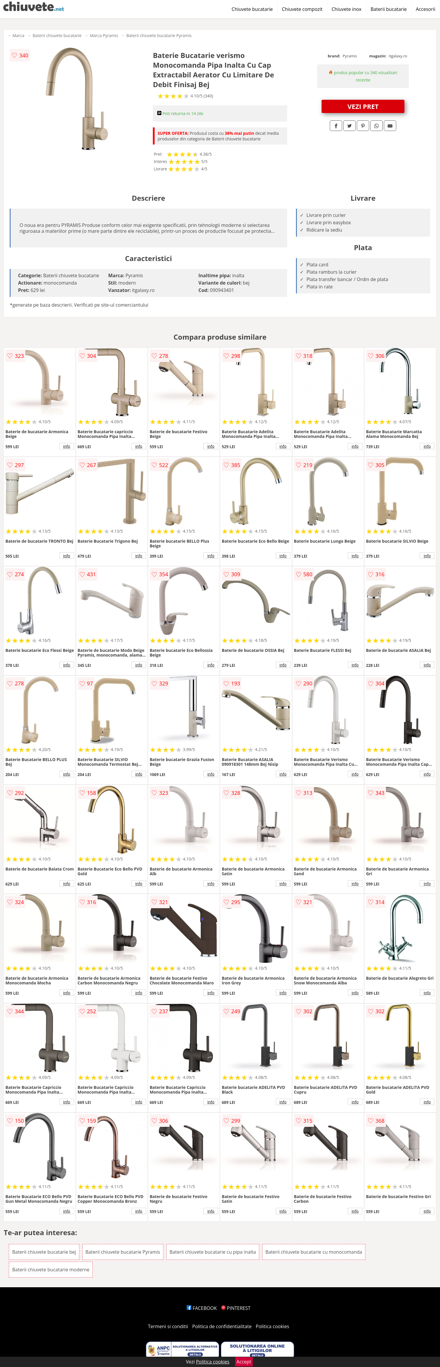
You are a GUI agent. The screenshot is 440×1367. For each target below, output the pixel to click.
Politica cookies (272, 1326)
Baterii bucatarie (389, 9)
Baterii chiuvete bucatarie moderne (50, 1269)
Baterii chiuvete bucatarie (57, 35)
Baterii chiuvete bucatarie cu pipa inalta (213, 1252)
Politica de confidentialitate (222, 1326)
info (66, 446)
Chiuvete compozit (302, 9)
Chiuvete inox (346, 9)
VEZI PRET (363, 106)
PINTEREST (235, 1308)
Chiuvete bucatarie (252, 9)
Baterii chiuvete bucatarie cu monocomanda (313, 1252)
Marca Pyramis (104, 35)
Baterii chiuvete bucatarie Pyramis (159, 35)
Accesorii (425, 9)
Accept (244, 1361)
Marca (18, 35)
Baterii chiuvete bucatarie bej (44, 1252)
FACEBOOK (202, 1308)
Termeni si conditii (168, 1326)
